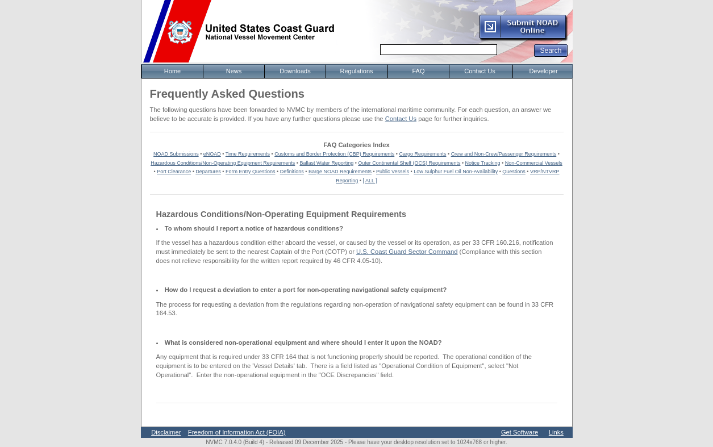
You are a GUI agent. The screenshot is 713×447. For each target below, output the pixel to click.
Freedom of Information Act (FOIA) (237, 432)
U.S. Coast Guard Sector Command (406, 251)
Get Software (519, 432)
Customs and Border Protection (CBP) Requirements (334, 154)
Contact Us (400, 118)
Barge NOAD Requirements (340, 171)
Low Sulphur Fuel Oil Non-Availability (456, 171)
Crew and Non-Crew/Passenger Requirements (504, 154)
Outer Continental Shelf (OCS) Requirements (409, 163)
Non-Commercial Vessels (533, 163)
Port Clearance (174, 171)
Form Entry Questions (251, 171)
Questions (514, 171)
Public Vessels (392, 171)
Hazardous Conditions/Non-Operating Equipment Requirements (223, 163)
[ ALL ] (370, 180)
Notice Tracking (483, 163)
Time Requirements (248, 154)
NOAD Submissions (176, 154)
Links (556, 432)
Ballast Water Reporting (326, 163)
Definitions (292, 171)
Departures (208, 171)
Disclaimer (166, 432)
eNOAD (212, 154)
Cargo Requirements (422, 154)
